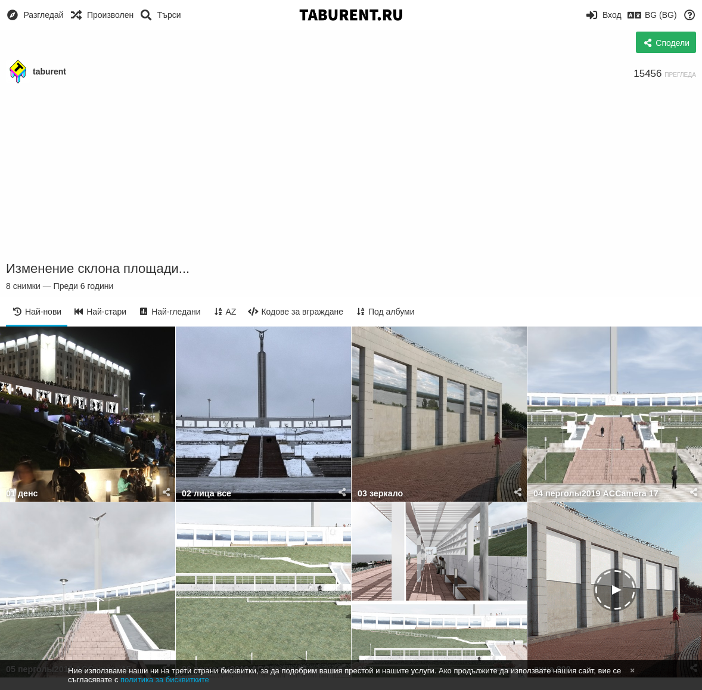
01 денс (22, 493)
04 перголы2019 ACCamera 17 (595, 493)
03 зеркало (380, 493)
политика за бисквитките (164, 679)
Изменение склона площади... (98, 268)
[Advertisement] (351, 172)
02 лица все (206, 493)
